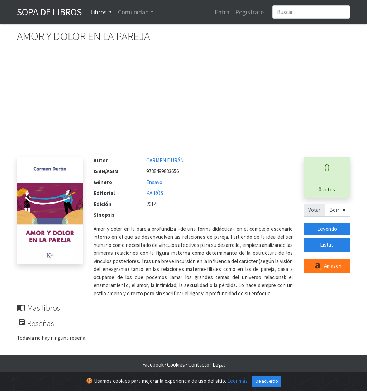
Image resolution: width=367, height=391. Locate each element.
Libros (98, 12)
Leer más (237, 380)
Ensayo (154, 182)
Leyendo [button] (327, 228)
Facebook (153, 364)
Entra (222, 12)
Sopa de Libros (49, 12)
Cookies (176, 364)
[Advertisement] (183, 103)
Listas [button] (327, 244)
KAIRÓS (154, 193)
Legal (219, 364)
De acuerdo (267, 381)
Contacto (198, 364)
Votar (314, 209)
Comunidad (133, 12)
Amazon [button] (327, 266)
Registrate (249, 12)
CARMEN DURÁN (165, 160)
